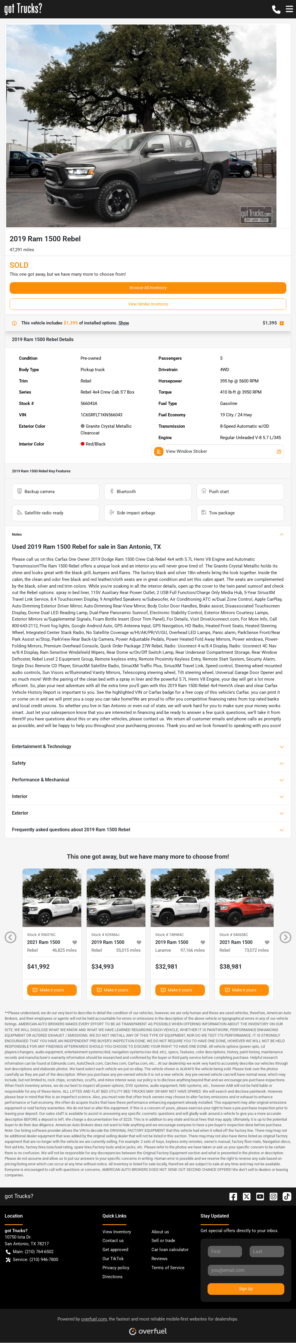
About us (160, 1231)
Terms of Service (168, 1267)
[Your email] (246, 1270)
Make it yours (48, 990)
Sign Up (246, 1288)
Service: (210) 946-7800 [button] (32, 1259)
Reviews (160, 1258)
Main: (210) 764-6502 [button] (29, 1251)
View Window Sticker (217, 451)
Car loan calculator (170, 1249)
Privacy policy (115, 1267)
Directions (112, 1276)
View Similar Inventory (148, 304)
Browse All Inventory (148, 287)
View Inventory (116, 1231)
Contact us (113, 1240)
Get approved (115, 1249)
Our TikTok (113, 1258)
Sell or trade (163, 1240)
